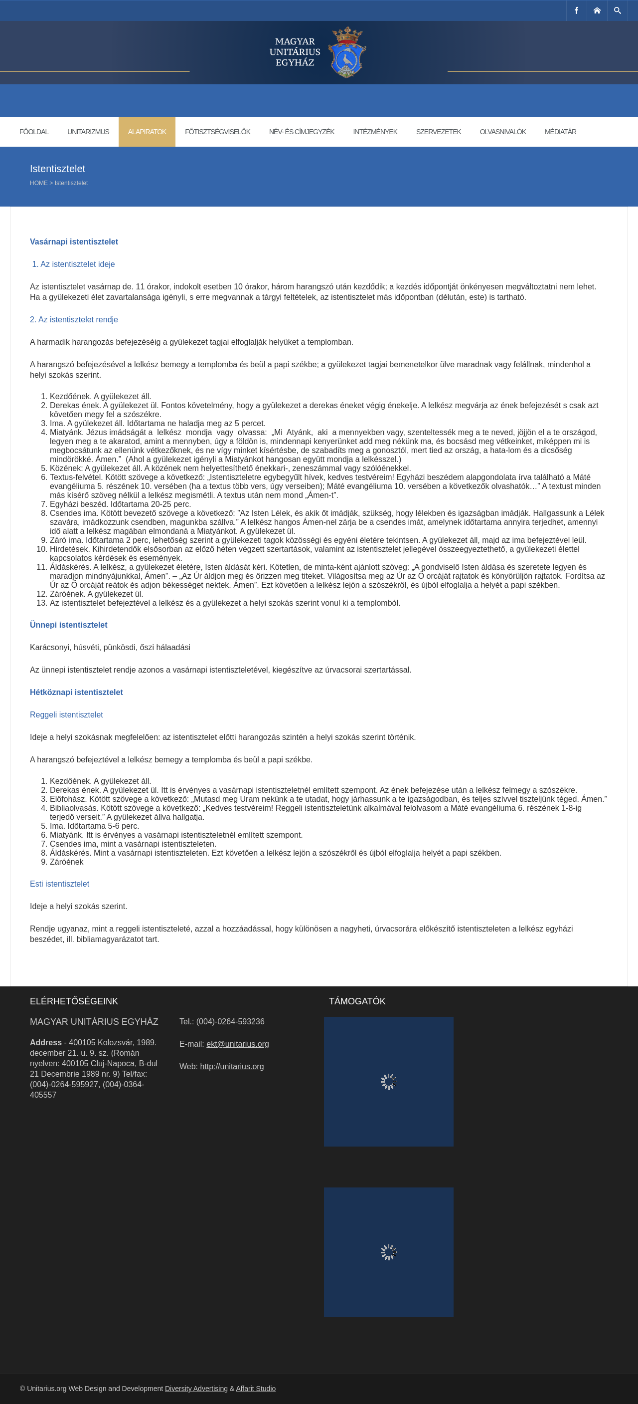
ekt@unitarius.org (237, 1044)
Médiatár (560, 132)
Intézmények (375, 132)
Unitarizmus (88, 132)
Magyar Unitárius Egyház (94, 1022)
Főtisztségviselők (217, 132)
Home (39, 183)
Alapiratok (147, 132)
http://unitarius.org (232, 1066)
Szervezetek (438, 132)
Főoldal (33, 132)
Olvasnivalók (503, 132)
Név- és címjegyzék (301, 132)
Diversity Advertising (196, 1389)
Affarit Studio (256, 1389)
